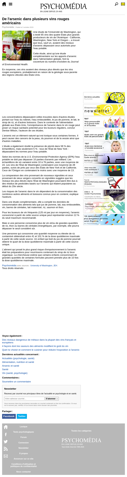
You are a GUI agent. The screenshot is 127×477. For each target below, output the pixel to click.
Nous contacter (23, 472)
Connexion (23, 443)
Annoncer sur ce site (23, 459)
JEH (55, 266)
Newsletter (24, 448)
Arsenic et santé (10, 365)
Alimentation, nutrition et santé (18, 362)
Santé (5, 369)
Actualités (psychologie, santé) (18, 358)
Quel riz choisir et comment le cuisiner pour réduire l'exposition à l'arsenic (40, 350)
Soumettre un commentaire (16, 381)
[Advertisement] (41, 96)
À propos (23, 453)
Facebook (9, 416)
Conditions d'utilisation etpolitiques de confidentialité (23, 465)
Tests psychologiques (23, 432)
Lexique (23, 427)
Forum (23, 437)
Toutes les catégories (81, 431)
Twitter (22, 416)
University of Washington (41, 266)
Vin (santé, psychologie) (14, 373)
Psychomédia (8, 27)
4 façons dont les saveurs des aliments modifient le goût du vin (35, 346)
